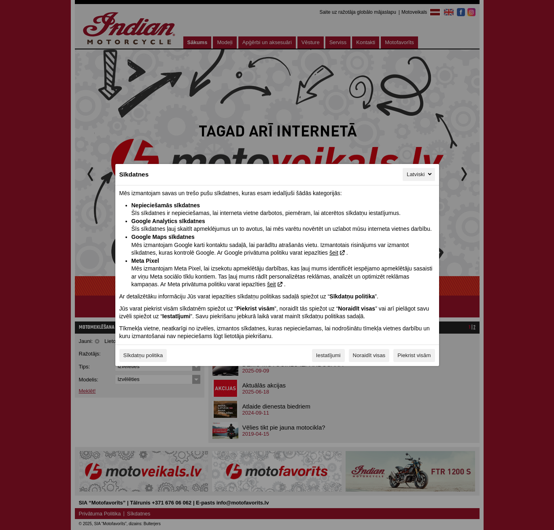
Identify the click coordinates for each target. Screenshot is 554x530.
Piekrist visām (414, 355)
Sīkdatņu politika (143, 355)
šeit (333, 252)
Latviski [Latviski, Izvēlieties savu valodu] (420, 174)
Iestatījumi (328, 355)
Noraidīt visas (369, 355)
